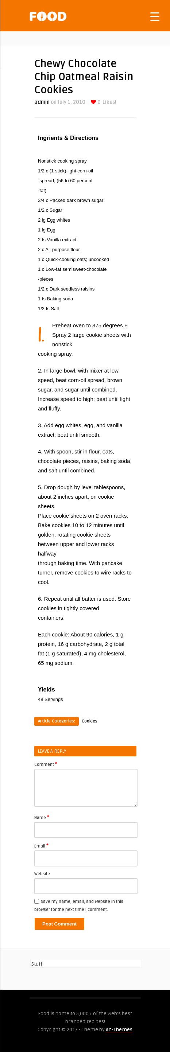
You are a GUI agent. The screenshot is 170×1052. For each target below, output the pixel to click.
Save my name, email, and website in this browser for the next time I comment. (78, 905)
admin (42, 102)
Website (42, 874)
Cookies (89, 721)
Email (41, 845)
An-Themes (119, 1029)
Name (41, 817)
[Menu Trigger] (155, 16)
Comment (45, 764)
